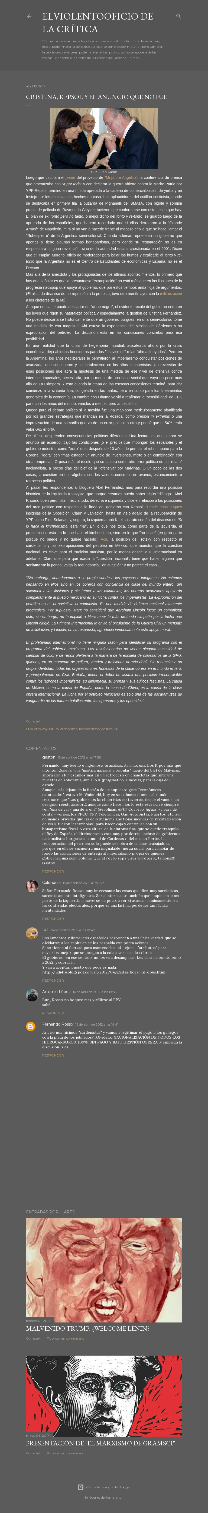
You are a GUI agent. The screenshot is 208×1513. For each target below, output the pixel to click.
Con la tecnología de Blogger (104, 1487)
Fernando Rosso (57, 1024)
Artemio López (56, 991)
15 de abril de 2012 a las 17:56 (79, 757)
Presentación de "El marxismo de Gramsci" (100, 1443)
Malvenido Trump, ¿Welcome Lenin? (88, 1328)
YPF (117, 729)
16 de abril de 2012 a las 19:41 (96, 1024)
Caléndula (51, 882)
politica (107, 729)
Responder (53, 871)
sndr (119, 1497)
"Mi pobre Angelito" (121, 177)
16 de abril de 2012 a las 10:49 (73, 930)
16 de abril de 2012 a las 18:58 (95, 992)
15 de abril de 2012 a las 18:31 (84, 883)
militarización (171, 293)
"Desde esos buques (163, 507)
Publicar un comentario (65, 1338)
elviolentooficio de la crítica (97, 22)
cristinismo (68, 729)
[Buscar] (179, 15)
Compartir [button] (34, 721)
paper (70, 177)
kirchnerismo (89, 729)
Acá (104, 539)
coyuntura (50, 729)
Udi (45, 929)
